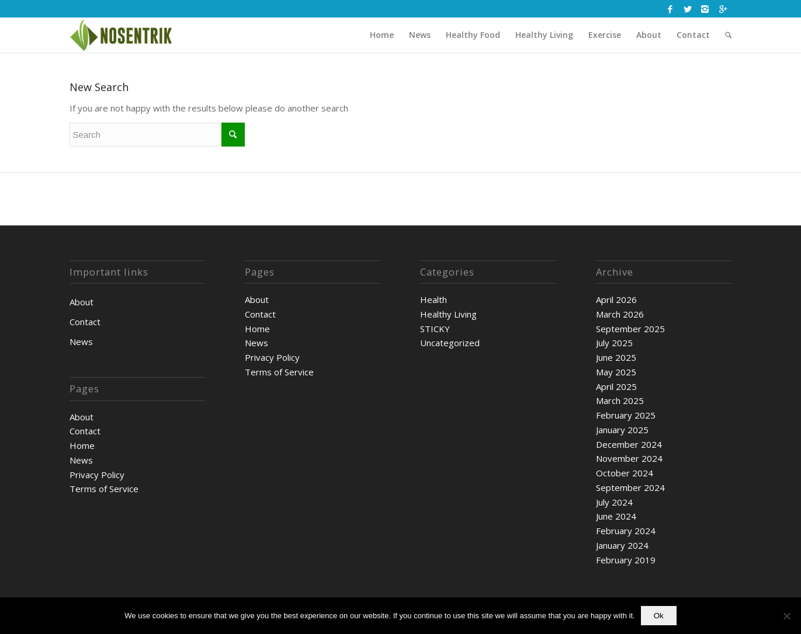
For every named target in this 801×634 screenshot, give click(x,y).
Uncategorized (450, 343)
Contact (85, 322)
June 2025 (616, 357)
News (81, 341)
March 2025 (620, 400)
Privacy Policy (97, 474)
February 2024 (626, 531)
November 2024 (629, 458)
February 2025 (626, 415)
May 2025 (616, 372)
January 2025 (622, 430)
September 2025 (630, 329)
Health (433, 299)
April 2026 (616, 299)
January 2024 (622, 545)
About (81, 302)
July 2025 (614, 343)
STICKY (435, 329)
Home (82, 445)
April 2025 (616, 386)
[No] (786, 616)
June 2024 (616, 516)
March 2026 (620, 314)
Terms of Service (104, 488)
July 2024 (614, 502)
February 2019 (626, 560)
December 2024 (629, 444)
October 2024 (624, 473)
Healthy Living (448, 314)
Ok (659, 615)
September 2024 (630, 487)
